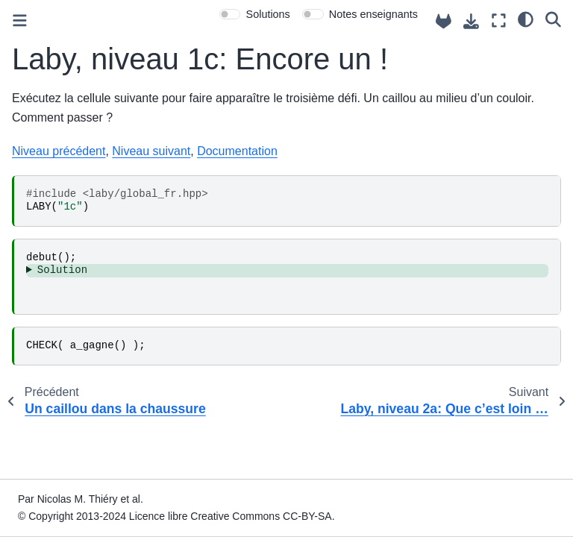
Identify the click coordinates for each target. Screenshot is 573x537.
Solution (62, 270)
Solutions (268, 14)
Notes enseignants (373, 14)
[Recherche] (553, 18)
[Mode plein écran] (499, 20)
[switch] (230, 14)
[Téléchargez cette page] (471, 21)
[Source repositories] (443, 21)
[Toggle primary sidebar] (20, 20)
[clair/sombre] (525, 18)
